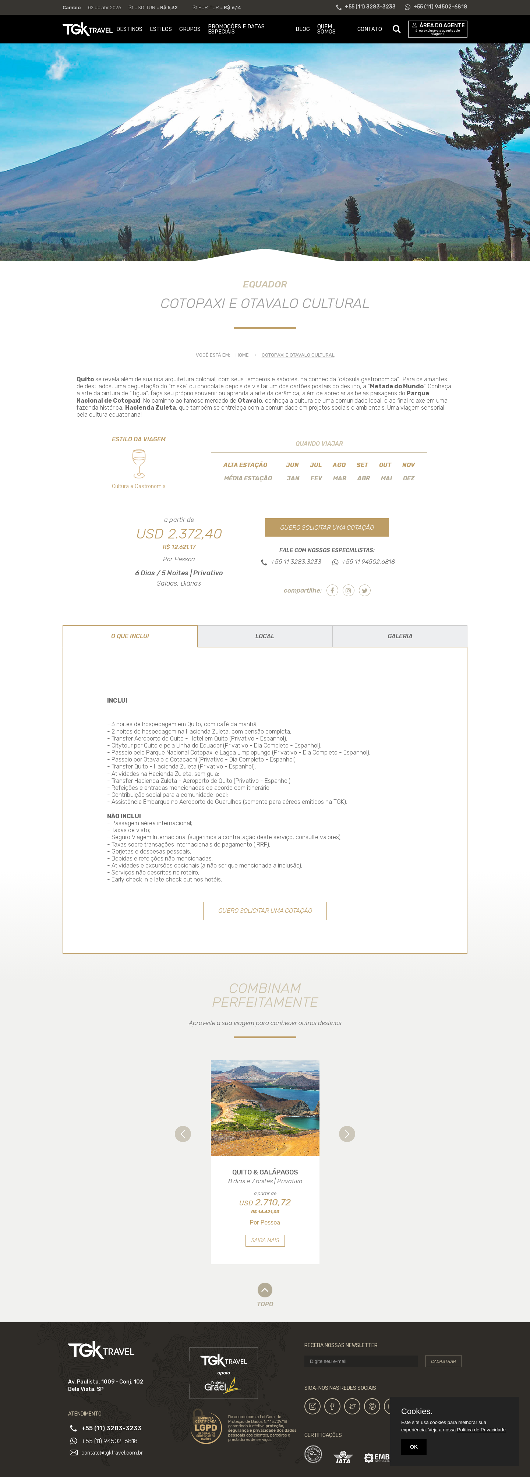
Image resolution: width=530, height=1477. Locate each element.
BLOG (303, 29)
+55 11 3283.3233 (296, 562)
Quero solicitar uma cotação (327, 527)
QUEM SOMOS (326, 29)
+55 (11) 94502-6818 (109, 1441)
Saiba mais (265, 1240)
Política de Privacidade (481, 1429)
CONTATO (369, 29)
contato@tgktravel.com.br (112, 1452)
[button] (183, 1134)
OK (414, 1447)
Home (242, 355)
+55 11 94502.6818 (368, 562)
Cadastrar (443, 1361)
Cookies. (417, 1411)
